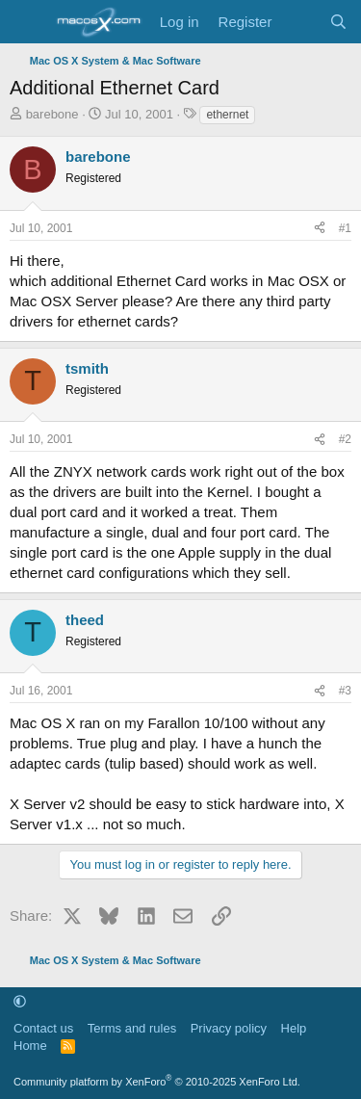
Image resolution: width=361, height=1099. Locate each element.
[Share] (319, 229)
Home (30, 1045)
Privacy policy (229, 1028)
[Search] (338, 21)
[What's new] (300, 21)
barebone (52, 114)
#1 (345, 228)
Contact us (43, 1028)
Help (294, 1028)
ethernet (227, 114)
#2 (345, 439)
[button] (20, 1001)
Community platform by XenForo (156, 1081)
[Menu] (26, 22)
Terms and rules (132, 1028)
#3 (345, 690)
